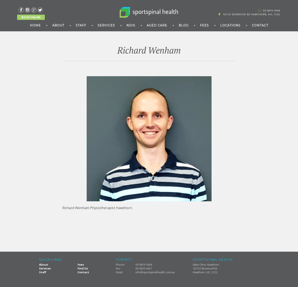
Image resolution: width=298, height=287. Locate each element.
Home (35, 25)
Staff (81, 25)
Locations (230, 25)
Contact (260, 25)
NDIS (130, 25)
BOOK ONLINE (31, 17)
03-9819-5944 (271, 10)
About (58, 25)
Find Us (83, 268)
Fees (204, 25)
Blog (184, 25)
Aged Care (157, 25)
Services (106, 25)
